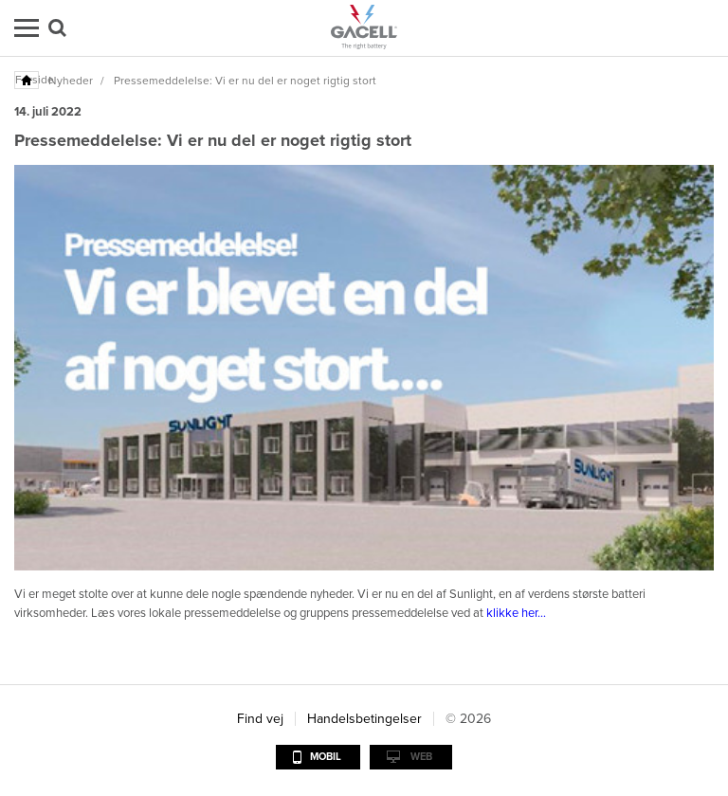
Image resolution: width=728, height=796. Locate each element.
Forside (27, 79)
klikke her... (516, 613)
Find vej (260, 719)
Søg (57, 28)
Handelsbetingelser (364, 719)
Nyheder (70, 80)
